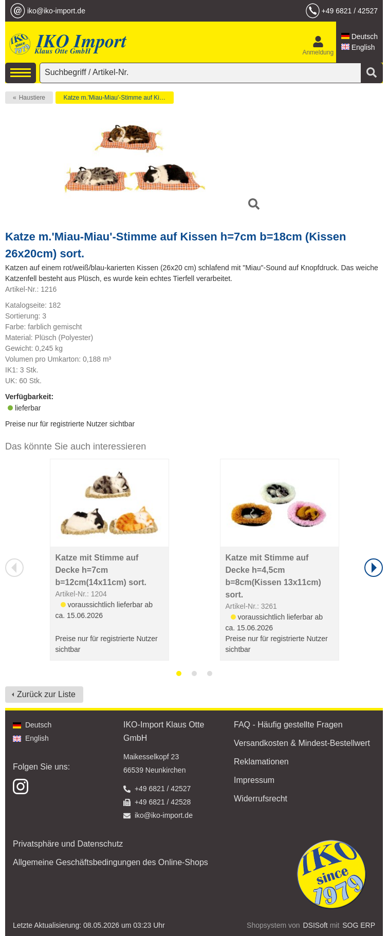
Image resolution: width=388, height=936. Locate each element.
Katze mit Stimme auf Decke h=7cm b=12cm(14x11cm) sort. (101, 570)
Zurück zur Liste (46, 694)
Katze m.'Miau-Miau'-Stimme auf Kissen (117, 97)
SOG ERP (358, 925)
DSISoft (315, 925)
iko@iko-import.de (56, 11)
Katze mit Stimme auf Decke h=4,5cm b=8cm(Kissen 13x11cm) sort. (273, 576)
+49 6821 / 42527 (350, 11)
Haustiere (32, 97)
